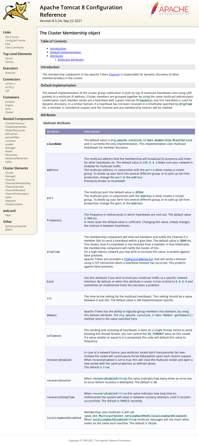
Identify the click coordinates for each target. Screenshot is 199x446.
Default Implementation (65, 52)
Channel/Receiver (15, 190)
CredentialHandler (15, 127)
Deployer (10, 200)
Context (10, 101)
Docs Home (12, 37)
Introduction (58, 48)
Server (9, 58)
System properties (15, 226)
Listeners (10, 141)
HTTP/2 (9, 87)
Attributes (56, 56)
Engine (9, 105)
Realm (8, 151)
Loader (9, 144)
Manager (10, 148)
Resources (11, 155)
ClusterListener (14, 204)
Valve (8, 162)
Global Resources (15, 130)
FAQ (7, 44)
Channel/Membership (18, 183)
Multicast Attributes (71, 59)
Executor (10, 72)
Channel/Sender (14, 186)
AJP (7, 91)
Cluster (9, 112)
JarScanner (11, 134)
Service (9, 62)
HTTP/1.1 (10, 84)
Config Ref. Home (15, 40)
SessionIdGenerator (16, 158)
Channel (10, 179)
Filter (8, 215)
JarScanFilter (12, 137)
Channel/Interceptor (17, 193)
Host (8, 108)
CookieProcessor (15, 123)
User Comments (14, 47)
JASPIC (9, 229)
